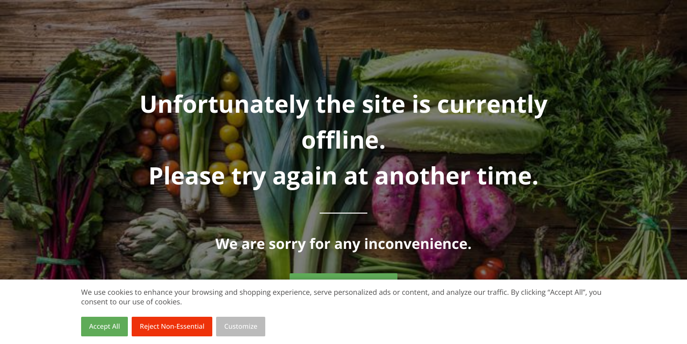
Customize (241, 326)
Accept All (104, 326)
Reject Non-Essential (172, 326)
